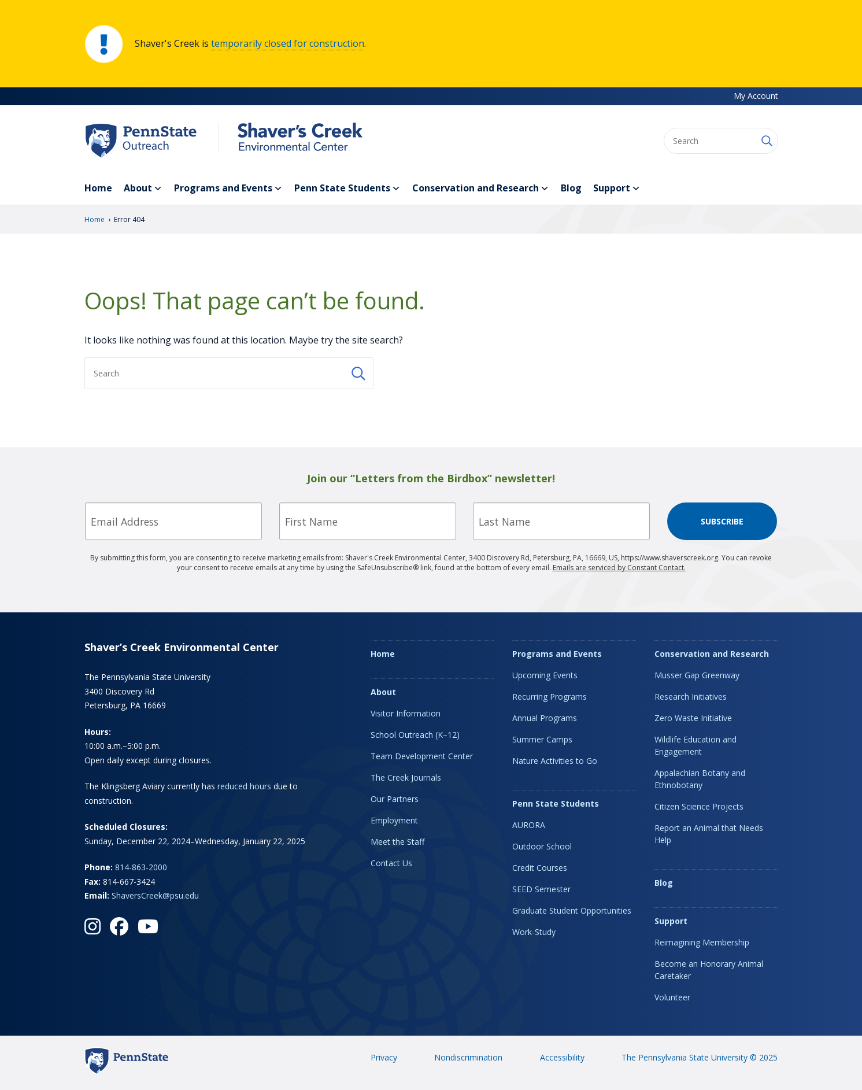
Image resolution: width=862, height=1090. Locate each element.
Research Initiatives (690, 696)
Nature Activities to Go (554, 760)
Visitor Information (406, 713)
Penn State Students (347, 188)
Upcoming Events (545, 675)
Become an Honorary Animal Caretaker (708, 969)
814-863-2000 (141, 867)
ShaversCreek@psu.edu (155, 895)
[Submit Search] (766, 141)
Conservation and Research (480, 188)
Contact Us (391, 863)
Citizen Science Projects (698, 806)
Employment (394, 820)
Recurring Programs (549, 696)
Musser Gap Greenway (696, 675)
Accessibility (562, 1057)
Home (98, 188)
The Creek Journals (406, 777)
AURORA (528, 824)
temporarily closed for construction (287, 43)
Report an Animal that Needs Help (708, 833)
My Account (756, 95)
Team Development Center (422, 756)
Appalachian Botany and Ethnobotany (699, 778)
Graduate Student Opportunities (571, 910)
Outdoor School (542, 846)
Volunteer (672, 997)
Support (617, 188)
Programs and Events (228, 188)
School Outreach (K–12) (415, 734)
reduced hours (244, 786)
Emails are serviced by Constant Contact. (619, 567)
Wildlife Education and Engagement (695, 745)
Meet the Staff (397, 841)
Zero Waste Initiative (693, 717)
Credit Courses (539, 867)
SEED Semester (541, 889)
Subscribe (722, 521)
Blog (571, 188)
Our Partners (395, 798)
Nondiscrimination (468, 1057)
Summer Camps (542, 739)
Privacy (384, 1057)
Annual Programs (544, 717)
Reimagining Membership (701, 942)
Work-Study (534, 931)
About (143, 188)
